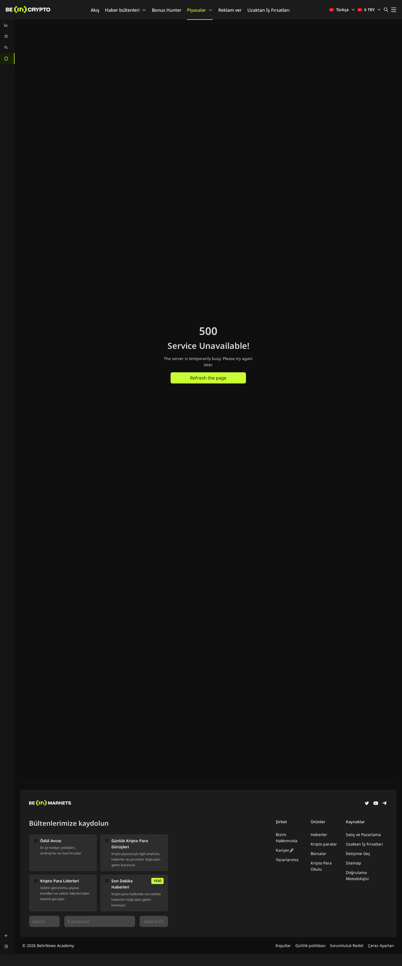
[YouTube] (376, 803)
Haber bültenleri (125, 10)
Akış (95, 10)
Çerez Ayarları (381, 945)
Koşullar (283, 945)
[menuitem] (7, 25)
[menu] (7, 42)
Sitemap (353, 863)
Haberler (319, 834)
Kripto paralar (324, 844)
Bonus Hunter (166, 10)
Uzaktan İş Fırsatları (268, 10)
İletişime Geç (358, 853)
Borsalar (318, 853)
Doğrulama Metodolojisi (357, 875)
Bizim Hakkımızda (286, 837)
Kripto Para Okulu (321, 866)
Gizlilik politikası (310, 945)
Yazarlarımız (287, 859)
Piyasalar (200, 10)
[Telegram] (384, 803)
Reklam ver (230, 10)
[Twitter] (367, 803)
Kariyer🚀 (285, 850)
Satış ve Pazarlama (363, 834)
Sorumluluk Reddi (346, 945)
